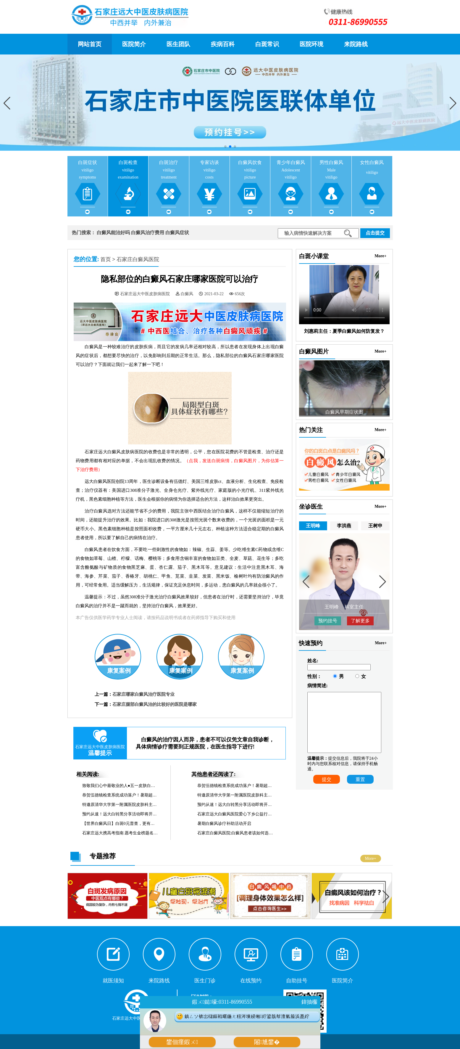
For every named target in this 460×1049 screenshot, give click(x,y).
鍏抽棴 (309, 1002)
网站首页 (89, 44)
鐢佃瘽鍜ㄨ (182, 1042)
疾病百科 (223, 44)
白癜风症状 (177, 232)
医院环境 (311, 44)
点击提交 (375, 232)
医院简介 (134, 44)
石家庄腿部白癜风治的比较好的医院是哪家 (154, 704)
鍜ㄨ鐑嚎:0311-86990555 (222, 1002)
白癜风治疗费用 (147, 232)
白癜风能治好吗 (113, 232)
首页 (105, 259)
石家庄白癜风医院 (138, 259)
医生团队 (178, 44)
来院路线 (356, 44)
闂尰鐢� (267, 1042)
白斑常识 (267, 44)
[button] (453, 103)
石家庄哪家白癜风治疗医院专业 (143, 694)
